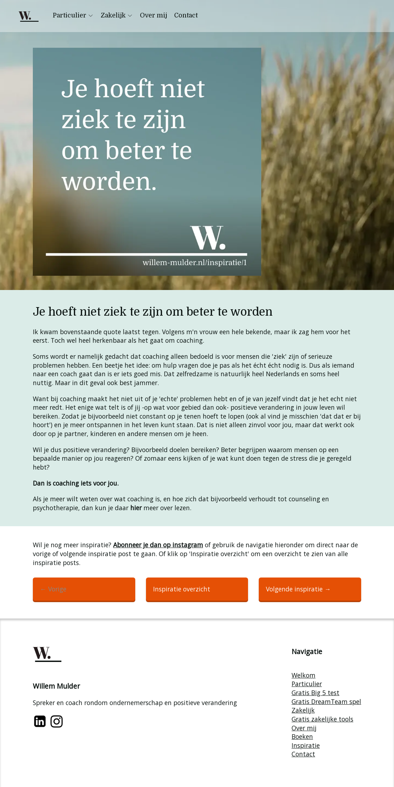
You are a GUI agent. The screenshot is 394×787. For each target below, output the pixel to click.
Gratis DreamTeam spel (326, 701)
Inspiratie (306, 745)
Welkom (303, 675)
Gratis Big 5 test (315, 692)
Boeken (302, 736)
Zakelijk (117, 15)
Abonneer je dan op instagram (158, 544)
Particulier (73, 15)
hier (136, 507)
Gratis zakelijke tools (322, 719)
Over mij (153, 15)
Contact (186, 15)
